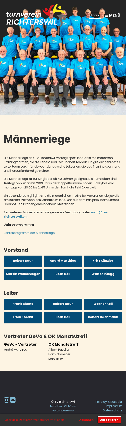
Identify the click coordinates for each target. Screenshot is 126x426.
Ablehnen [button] (86, 420)
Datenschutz (112, 410)
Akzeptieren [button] (109, 420)
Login (95, 15)
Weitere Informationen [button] (48, 420)
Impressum (114, 406)
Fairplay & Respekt (109, 402)
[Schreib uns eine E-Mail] (13, 400)
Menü (112, 15)
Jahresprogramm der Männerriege (29, 233)
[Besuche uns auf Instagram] (6, 400)
